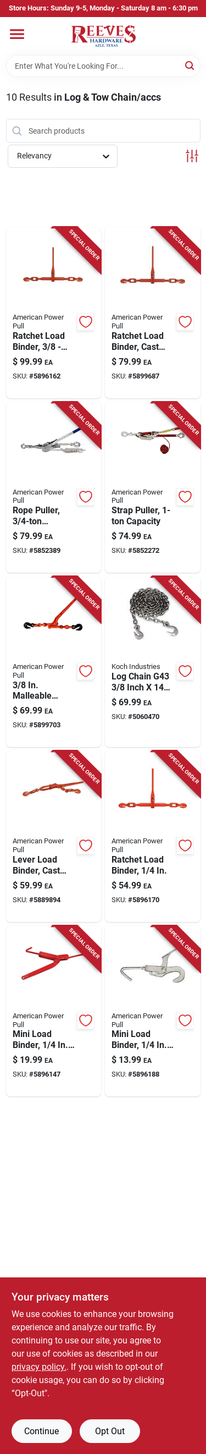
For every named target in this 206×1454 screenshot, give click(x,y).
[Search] (190, 65)
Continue (41, 1431)
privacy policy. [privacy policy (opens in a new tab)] (39, 1367)
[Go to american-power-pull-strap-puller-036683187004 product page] (153, 487)
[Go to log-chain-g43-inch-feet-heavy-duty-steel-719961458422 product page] (153, 662)
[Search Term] (103, 66)
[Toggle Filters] (192, 156)
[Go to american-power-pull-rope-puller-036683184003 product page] (54, 487)
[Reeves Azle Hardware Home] (103, 36)
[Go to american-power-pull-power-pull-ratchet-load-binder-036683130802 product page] (54, 312)
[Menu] (17, 34)
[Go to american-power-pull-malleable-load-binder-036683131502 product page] (54, 662)
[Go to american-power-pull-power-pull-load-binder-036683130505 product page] (54, 836)
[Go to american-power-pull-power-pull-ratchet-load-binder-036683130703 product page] (153, 312)
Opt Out (110, 1431)
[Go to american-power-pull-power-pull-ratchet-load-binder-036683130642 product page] (153, 836)
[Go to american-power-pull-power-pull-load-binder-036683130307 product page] (54, 1011)
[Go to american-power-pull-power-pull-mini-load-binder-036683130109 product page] (153, 1011)
